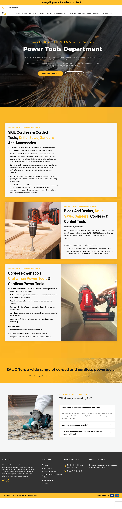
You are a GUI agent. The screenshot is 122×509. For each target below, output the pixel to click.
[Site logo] (4, 13)
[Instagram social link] (7, 491)
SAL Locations (63, 387)
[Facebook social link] (3, 491)
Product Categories (49, 84)
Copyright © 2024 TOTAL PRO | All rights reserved (20, 506)
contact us (74, 84)
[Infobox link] (10, 8)
